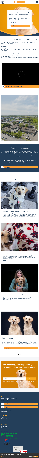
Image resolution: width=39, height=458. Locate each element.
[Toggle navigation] (37, 2)
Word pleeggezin (4, 418)
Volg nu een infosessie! (16, 26)
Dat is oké (36, 456)
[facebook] (2, 427)
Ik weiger (31, 456)
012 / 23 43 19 (6, 404)
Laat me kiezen (3, 456)
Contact (2, 420)
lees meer (4, 219)
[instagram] (4, 427)
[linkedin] (6, 427)
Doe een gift (19, 2)
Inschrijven (5, 167)
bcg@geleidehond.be (8, 407)
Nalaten (2, 417)
